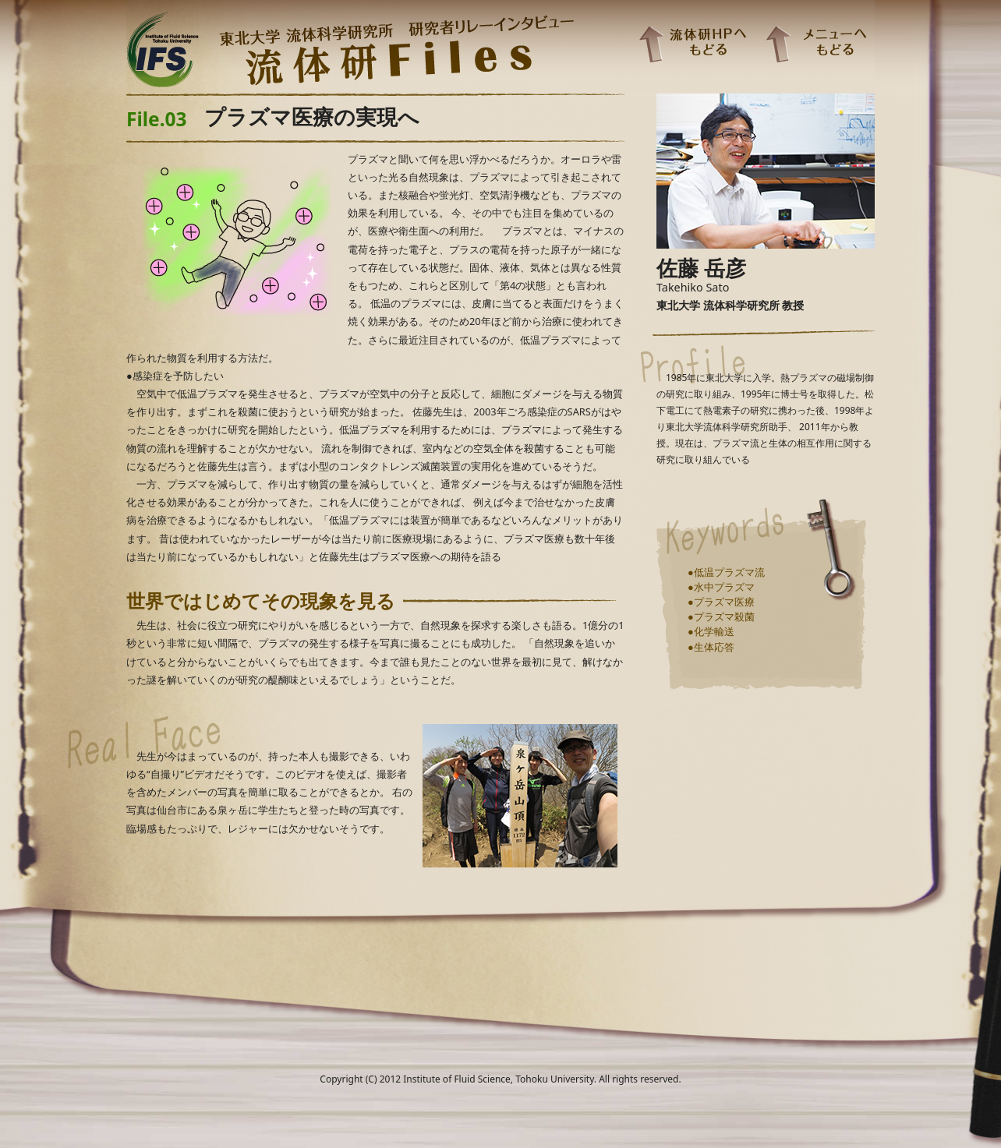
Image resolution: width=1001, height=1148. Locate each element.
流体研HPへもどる (691, 43)
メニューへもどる (816, 43)
